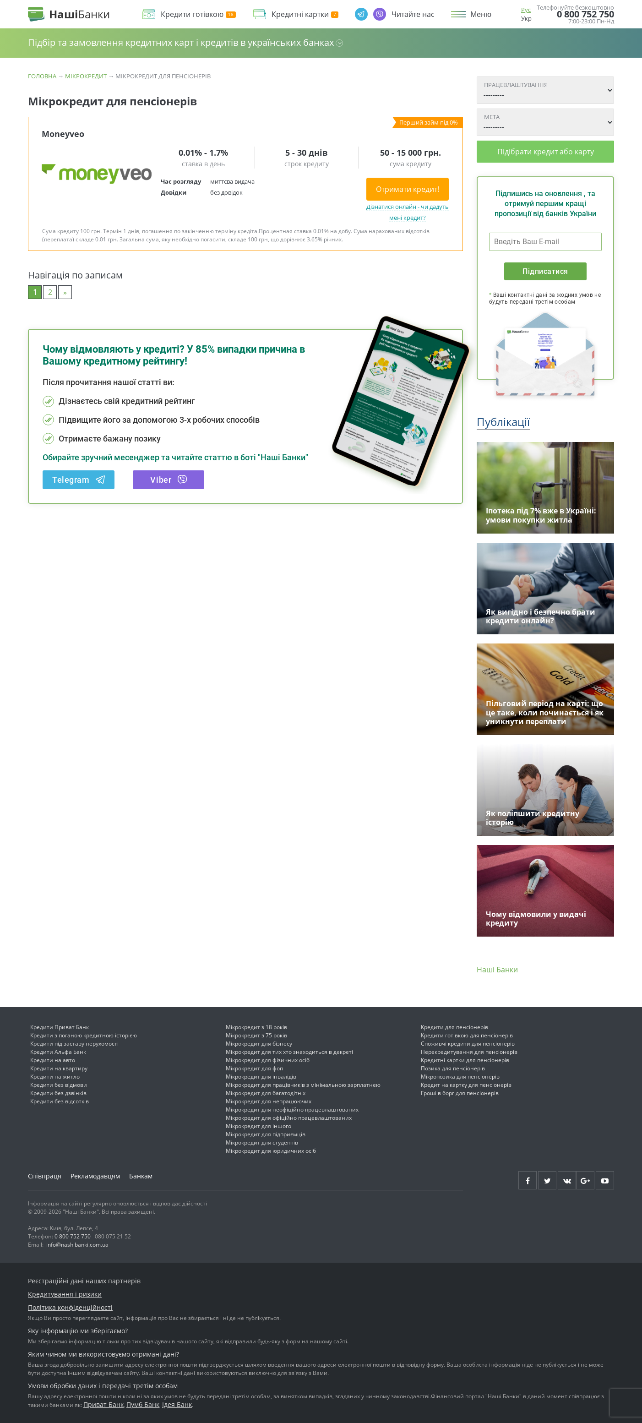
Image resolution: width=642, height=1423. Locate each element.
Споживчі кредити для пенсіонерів (468, 1043)
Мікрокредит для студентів (262, 1142)
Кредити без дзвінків (58, 1093)
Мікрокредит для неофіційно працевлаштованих (292, 1109)
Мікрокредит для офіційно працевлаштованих (289, 1118)
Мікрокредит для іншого (258, 1126)
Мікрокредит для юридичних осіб (271, 1151)
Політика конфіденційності (70, 1307)
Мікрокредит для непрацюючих (268, 1101)
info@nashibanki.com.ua (77, 1245)
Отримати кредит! (407, 189)
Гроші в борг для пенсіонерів (460, 1093)
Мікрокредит (86, 76)
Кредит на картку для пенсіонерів (466, 1085)
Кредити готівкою (198, 14)
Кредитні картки (305, 14)
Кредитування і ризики (65, 1294)
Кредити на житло (55, 1076)
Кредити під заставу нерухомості (74, 1043)
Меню (480, 14)
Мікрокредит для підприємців (265, 1134)
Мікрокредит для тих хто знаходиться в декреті (289, 1052)
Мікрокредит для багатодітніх (265, 1093)
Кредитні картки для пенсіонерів (465, 1060)
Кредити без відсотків (59, 1101)
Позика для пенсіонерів (453, 1068)
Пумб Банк (142, 1404)
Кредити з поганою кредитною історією (83, 1035)
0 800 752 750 (585, 14)
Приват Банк (103, 1404)
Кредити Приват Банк (59, 1027)
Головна (42, 76)
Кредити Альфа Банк (58, 1052)
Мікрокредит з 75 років (256, 1035)
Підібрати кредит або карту (545, 152)
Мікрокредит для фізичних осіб (268, 1060)
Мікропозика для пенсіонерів (460, 1076)
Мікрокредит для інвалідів (261, 1076)
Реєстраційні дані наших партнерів (84, 1280)
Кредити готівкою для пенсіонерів (467, 1035)
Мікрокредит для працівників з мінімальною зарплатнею (303, 1085)
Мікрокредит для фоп (254, 1068)
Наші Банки (497, 970)
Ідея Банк (177, 1404)
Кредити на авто (52, 1060)
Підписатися (545, 271)
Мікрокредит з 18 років (256, 1027)
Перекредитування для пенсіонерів (469, 1052)
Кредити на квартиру (58, 1068)
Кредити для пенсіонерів (454, 1027)
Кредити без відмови (58, 1085)
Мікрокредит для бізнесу (259, 1043)
